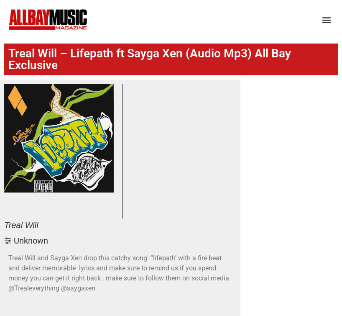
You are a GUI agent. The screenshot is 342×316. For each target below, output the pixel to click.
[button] (327, 20)
